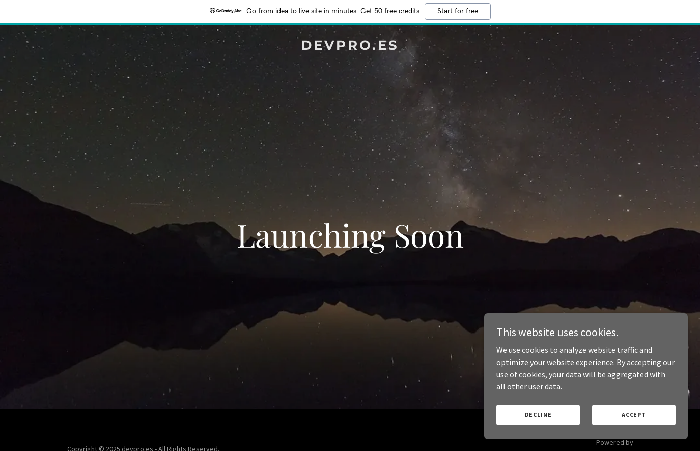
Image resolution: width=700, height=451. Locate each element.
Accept (634, 414)
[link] (350, 47)
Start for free (457, 11)
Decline (538, 414)
